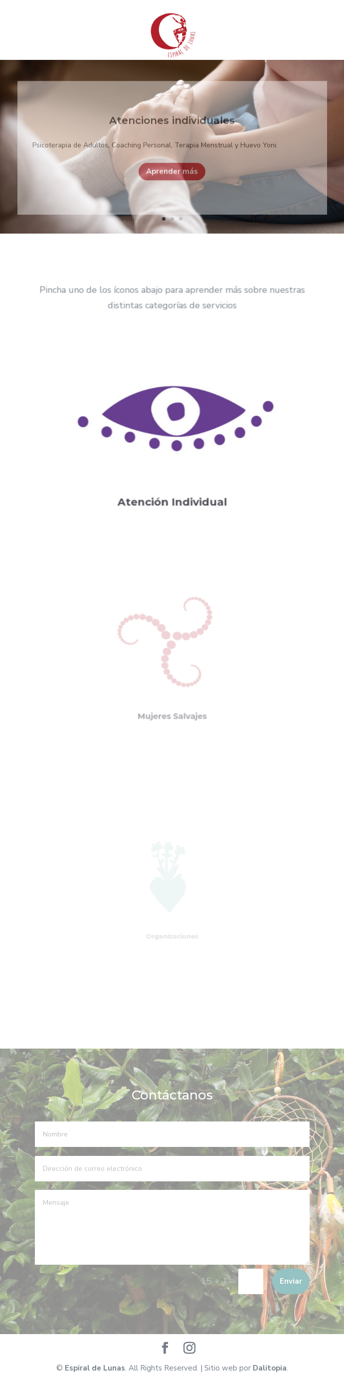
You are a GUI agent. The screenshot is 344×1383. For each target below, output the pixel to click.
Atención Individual (171, 494)
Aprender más (172, 177)
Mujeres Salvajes (172, 706)
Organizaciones (172, 929)
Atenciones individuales (172, 126)
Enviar (291, 1281)
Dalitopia (270, 1368)
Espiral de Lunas (95, 1368)
